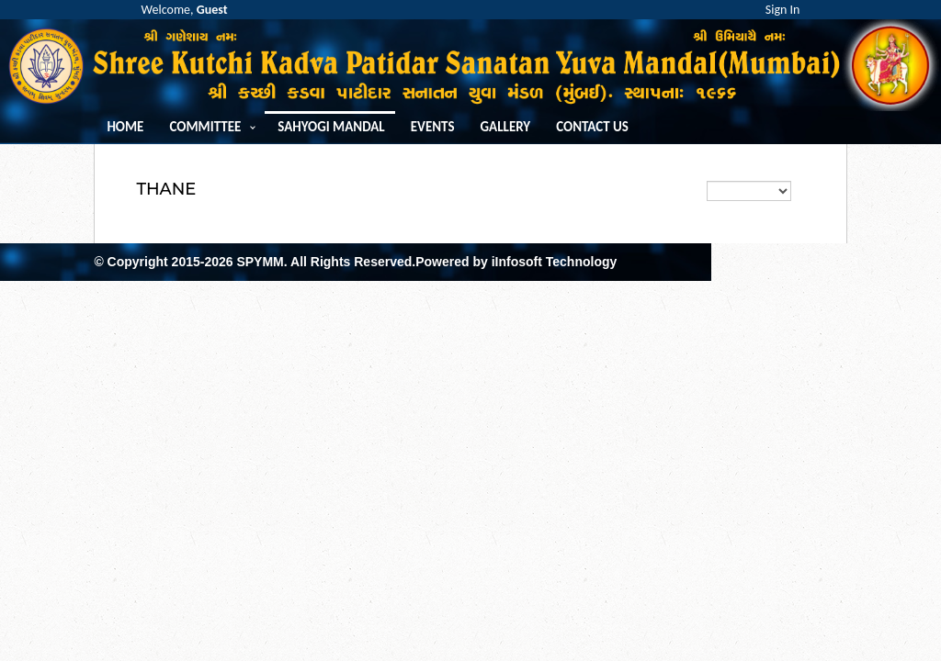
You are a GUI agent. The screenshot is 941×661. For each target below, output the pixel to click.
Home (125, 127)
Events (433, 127)
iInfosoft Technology (555, 261)
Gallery (506, 127)
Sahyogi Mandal (331, 127)
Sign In (782, 9)
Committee (205, 127)
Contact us (592, 127)
